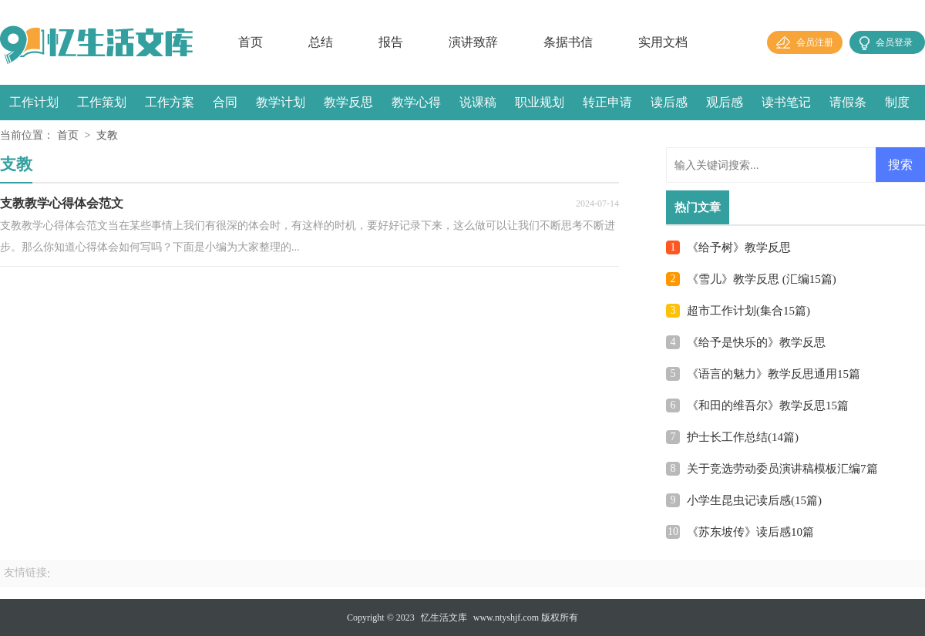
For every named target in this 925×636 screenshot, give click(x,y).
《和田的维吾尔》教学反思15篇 (768, 405)
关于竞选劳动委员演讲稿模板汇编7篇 (782, 469)
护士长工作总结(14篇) (743, 437)
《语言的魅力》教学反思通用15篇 (773, 374)
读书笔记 (786, 102)
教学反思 (348, 102)
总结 (320, 42)
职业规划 (539, 102)
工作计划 (34, 102)
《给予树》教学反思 (739, 247)
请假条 (847, 102)
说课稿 (477, 102)
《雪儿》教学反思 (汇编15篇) (761, 279)
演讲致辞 (473, 42)
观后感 (724, 102)
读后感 (669, 102)
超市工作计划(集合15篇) (748, 311)
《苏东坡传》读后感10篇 (750, 532)
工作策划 (101, 102)
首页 (250, 42)
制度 (897, 102)
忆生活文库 (444, 617)
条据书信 (568, 42)
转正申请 (607, 102)
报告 (390, 42)
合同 (225, 102)
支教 (107, 135)
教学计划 (280, 102)
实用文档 (663, 42)
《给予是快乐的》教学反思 (756, 342)
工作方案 (169, 102)
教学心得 (416, 102)
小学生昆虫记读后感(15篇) (754, 500)
